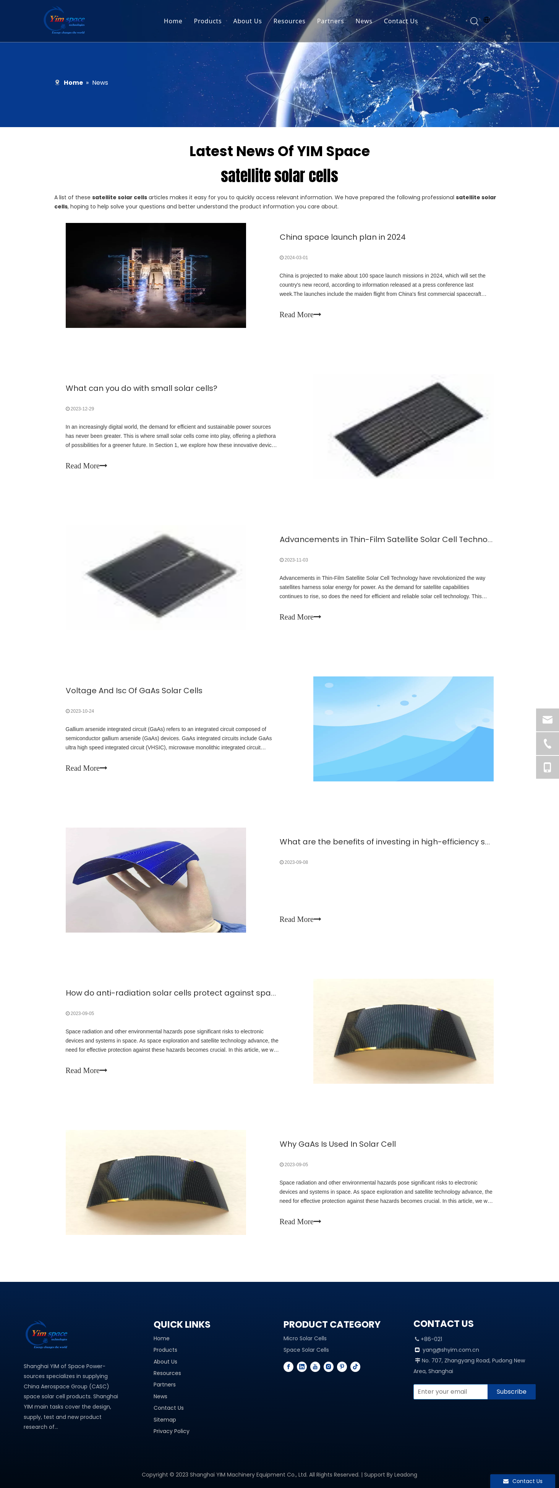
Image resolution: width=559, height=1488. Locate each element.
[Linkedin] (302, 1366)
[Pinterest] (342, 1366)
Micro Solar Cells (305, 1338)
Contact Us (401, 21)
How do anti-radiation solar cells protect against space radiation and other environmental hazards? (260, 993)
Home (173, 21)
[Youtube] (315, 1366)
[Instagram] (329, 1366)
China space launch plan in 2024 (343, 237)
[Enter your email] (449, 1392)
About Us (247, 21)
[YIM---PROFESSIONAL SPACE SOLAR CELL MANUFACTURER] (48, 1335)
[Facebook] (288, 1366)
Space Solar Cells (306, 1350)
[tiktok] (355, 1366)
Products (208, 21)
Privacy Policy (172, 1431)
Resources (290, 21)
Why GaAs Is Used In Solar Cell (338, 1144)
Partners (330, 21)
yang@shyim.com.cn (451, 1350)
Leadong (405, 1474)
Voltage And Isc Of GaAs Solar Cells (134, 690)
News (363, 21)
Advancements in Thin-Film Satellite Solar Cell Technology (392, 539)
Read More (300, 314)
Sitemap (165, 1419)
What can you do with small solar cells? (141, 388)
